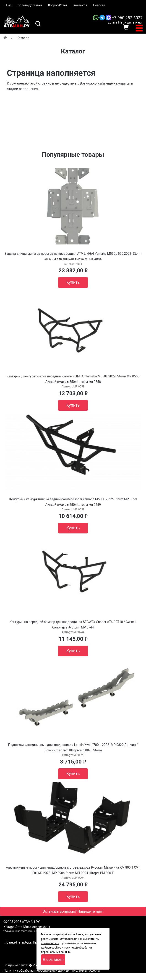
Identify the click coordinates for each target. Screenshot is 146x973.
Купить (73, 282)
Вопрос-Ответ (57, 5)
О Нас (7, 5)
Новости (99, 5)
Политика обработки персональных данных (36, 970)
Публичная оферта (86, 970)
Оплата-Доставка (30, 5)
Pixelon (38, 965)
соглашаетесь (50, 943)
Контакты (80, 5)
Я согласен (53, 959)
